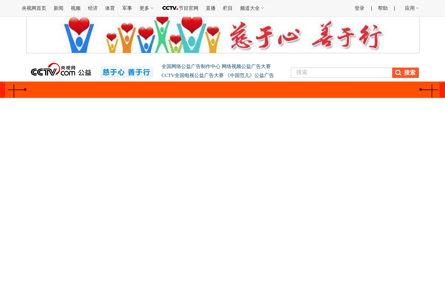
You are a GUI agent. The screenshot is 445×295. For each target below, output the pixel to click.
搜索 (410, 73)
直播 (211, 8)
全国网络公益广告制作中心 (192, 66)
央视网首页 (34, 8)
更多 (144, 8)
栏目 (228, 8)
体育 (110, 8)
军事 (127, 8)
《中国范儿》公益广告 (249, 75)
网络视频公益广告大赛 (246, 66)
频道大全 (250, 8)
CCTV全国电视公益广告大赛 (193, 75)
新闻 (58, 8)
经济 (93, 8)
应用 (410, 8)
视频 (76, 8)
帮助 (383, 8)
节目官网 (188, 8)
